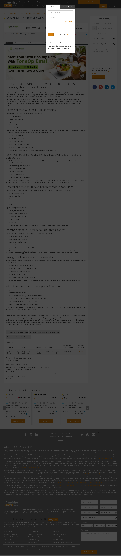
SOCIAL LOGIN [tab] (67, 7)
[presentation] (61, 27)
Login (50, 34)
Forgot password (68, 21)
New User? (66, 34)
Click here (69, 34)
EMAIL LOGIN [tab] (53, 7)
